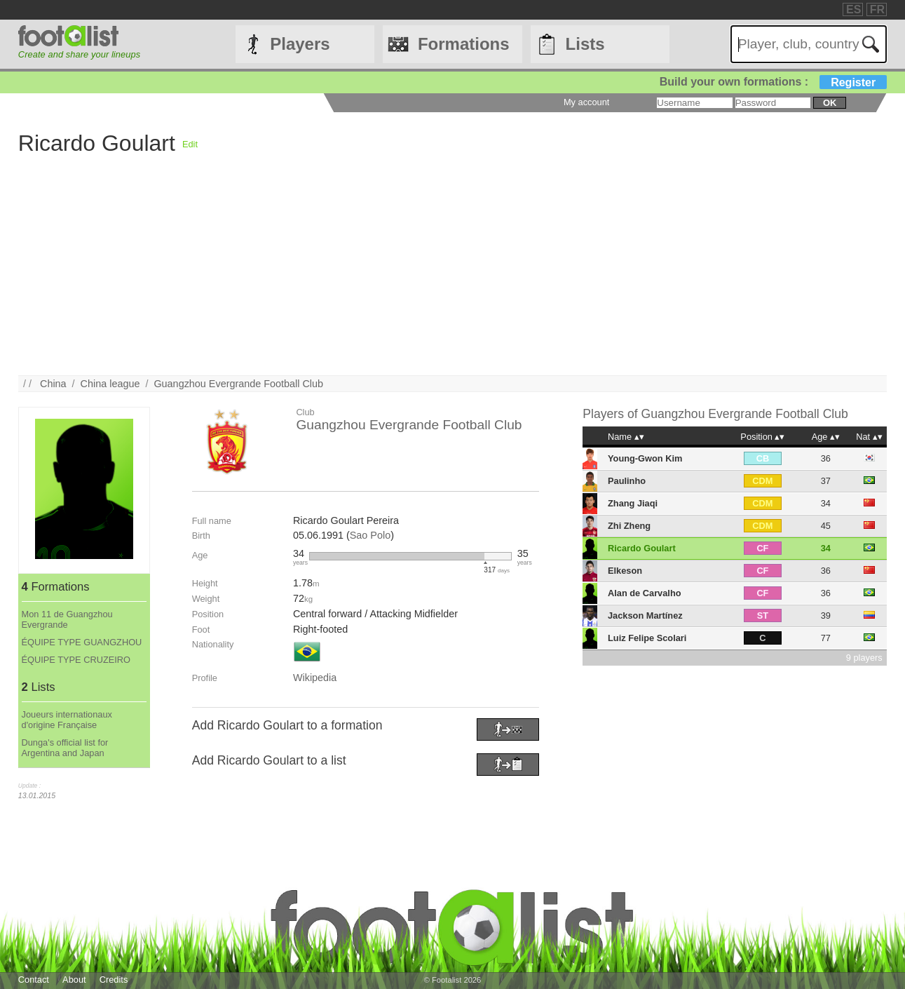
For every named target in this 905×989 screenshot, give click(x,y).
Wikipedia (314, 677)
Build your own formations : (773, 82)
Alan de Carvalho (644, 593)
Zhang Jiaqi (633, 503)
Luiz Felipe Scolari (647, 638)
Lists (585, 43)
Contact (33, 979)
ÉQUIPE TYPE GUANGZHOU (82, 642)
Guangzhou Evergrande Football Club (238, 383)
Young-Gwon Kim (645, 458)
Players (299, 43)
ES (853, 9)
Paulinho (627, 481)
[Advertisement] (438, 277)
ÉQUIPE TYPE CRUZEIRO (76, 659)
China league (110, 383)
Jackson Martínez (645, 615)
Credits (114, 979)
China (53, 383)
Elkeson (625, 570)
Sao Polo (370, 535)
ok (829, 102)
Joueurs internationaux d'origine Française (67, 719)
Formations (464, 43)
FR (877, 9)
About (74, 979)
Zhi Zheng (629, 525)
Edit (190, 144)
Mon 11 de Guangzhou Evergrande (67, 619)
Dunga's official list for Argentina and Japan (65, 747)
